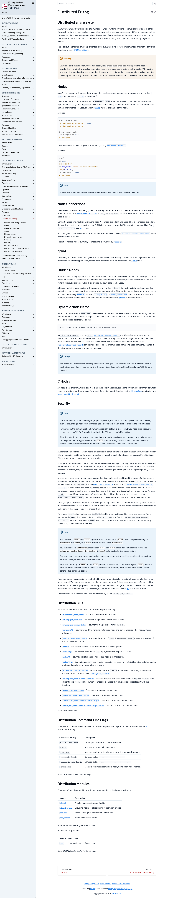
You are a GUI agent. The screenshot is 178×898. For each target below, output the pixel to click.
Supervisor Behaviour (10, 109)
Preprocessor (7, 199)
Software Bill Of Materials (12, 356)
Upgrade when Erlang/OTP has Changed (17, 81)
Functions (6, 183)
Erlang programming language (120, 889)
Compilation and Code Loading (14, 255)
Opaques (5, 189)
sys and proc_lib (8, 112)
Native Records (8, 205)
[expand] (33, 29)
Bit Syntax (6, 155)
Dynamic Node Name (13, 237)
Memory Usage (8, 296)
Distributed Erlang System (15, 222)
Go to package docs (91, 884)
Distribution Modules (13, 251)
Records (5, 146)
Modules (5, 176)
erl (80, 228)
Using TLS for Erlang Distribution (84, 432)
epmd (6, 231)
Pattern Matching (9, 173)
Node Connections (12, 228)
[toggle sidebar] (33, 3)
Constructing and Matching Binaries (16, 273)
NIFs (4, 336)
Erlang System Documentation (16, 4)
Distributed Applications (12, 121)
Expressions (7, 196)
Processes (6, 215)
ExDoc (92, 889)
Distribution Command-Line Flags (17, 248)
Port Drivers (7, 330)
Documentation (8, 180)
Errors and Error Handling (12, 209)
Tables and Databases (10, 286)
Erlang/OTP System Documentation (16, 18)
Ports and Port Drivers (11, 258)
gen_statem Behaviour (11, 102)
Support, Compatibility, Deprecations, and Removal (17, 87)
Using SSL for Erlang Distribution (77, 75)
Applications (7, 115)
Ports (4, 323)
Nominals (6, 193)
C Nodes (7, 240)
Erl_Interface (7, 326)
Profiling (5, 302)
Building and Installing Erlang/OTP (16, 29)
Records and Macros (10, 60)
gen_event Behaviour (10, 105)
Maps (4, 276)
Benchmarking (7, 305)
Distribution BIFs (11, 245)
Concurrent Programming (12, 53)
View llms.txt (105, 884)
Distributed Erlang (9, 218)
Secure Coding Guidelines (12, 134)
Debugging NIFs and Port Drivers (15, 339)
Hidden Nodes (10, 234)
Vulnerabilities (8, 364)
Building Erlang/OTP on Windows (15, 36)
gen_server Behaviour (10, 99)
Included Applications (11, 118)
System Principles (9, 71)
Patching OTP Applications (13, 39)
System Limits (7, 299)
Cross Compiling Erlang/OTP (13, 32)
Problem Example (9, 320)
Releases (5, 125)
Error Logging (7, 75)
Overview (6, 96)
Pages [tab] (4, 13)
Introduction (7, 26)
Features (5, 212)
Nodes (7, 225)
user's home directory (103, 484)
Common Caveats (9, 270)
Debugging (6, 63)
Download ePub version (121, 884)
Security (7, 242)
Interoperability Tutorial (68, 394)
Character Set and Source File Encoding (17, 167)
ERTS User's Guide (80, 50)
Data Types (6, 170)
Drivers (5, 293)
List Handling (7, 280)
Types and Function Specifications (15, 186)
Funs (4, 149)
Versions (5, 84)
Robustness (6, 57)
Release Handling (9, 128)
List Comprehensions (10, 152)
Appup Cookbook (9, 131)
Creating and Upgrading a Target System (17, 78)
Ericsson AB (116, 893)
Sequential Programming (12, 50)
